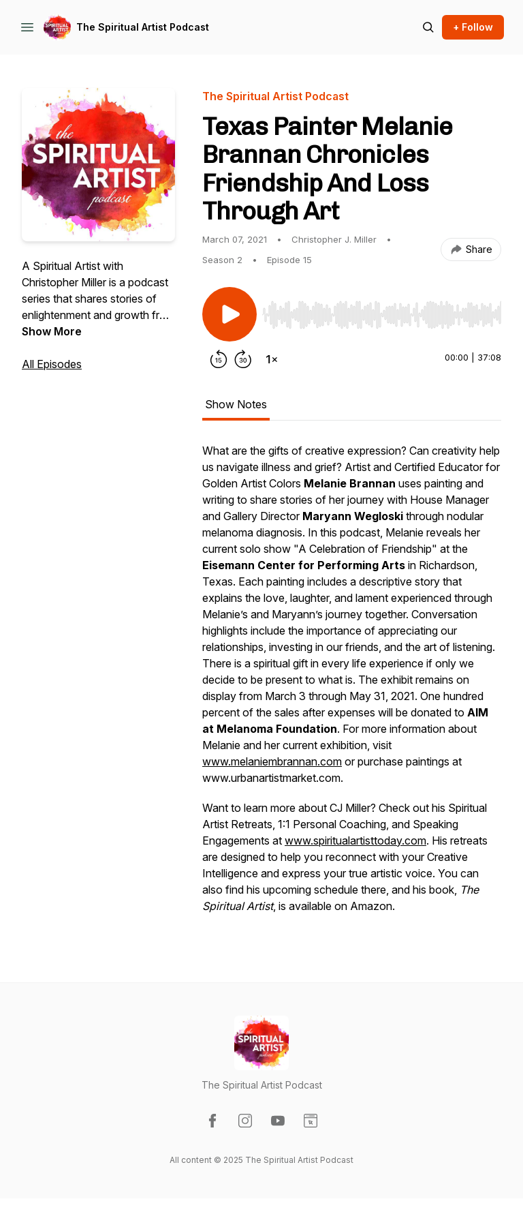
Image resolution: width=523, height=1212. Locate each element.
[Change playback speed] (271, 359)
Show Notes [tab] (236, 404)
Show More (52, 331)
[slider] (381, 315)
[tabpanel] (351, 685)
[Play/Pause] (229, 314)
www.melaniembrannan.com (272, 761)
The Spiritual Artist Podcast (142, 27)
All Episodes (52, 364)
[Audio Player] (381, 311)
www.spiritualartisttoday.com (355, 840)
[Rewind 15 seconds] (218, 359)
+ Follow (473, 27)
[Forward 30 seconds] (243, 359)
